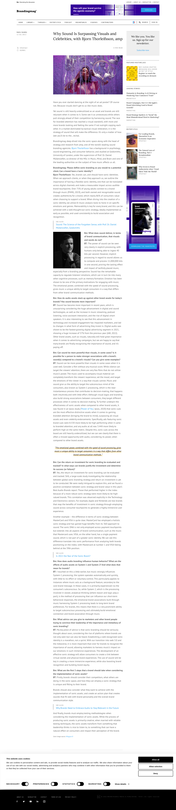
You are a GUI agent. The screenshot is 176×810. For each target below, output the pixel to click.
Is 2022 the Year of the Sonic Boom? (73, 556)
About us (137, 2)
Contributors (107, 22)
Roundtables (81, 22)
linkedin (70, 762)
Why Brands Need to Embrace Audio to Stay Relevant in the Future (87, 708)
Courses (93, 22)
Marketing (131, 110)
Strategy (24, 48)
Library (129, 2)
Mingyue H (69, 736)
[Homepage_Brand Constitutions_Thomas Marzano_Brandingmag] (115, 10)
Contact (156, 2)
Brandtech (131, 98)
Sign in (154, 22)
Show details (120, 805)
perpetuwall (134, 22)
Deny (155, 795)
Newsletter (147, 2)
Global (23, 50)
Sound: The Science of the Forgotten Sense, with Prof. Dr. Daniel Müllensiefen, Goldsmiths (86, 226)
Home (21, 22)
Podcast (68, 22)
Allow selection (155, 788)
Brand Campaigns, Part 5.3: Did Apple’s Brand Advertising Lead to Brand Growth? (141, 105)
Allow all (155, 781)
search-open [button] (143, 22)
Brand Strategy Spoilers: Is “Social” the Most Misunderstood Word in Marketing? (142, 116)
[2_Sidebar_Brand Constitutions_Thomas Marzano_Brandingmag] (142, 218)
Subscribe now (143, 50)
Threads (41, 22)
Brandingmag (27, 11)
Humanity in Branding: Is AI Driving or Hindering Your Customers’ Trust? (141, 94)
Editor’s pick (55, 22)
